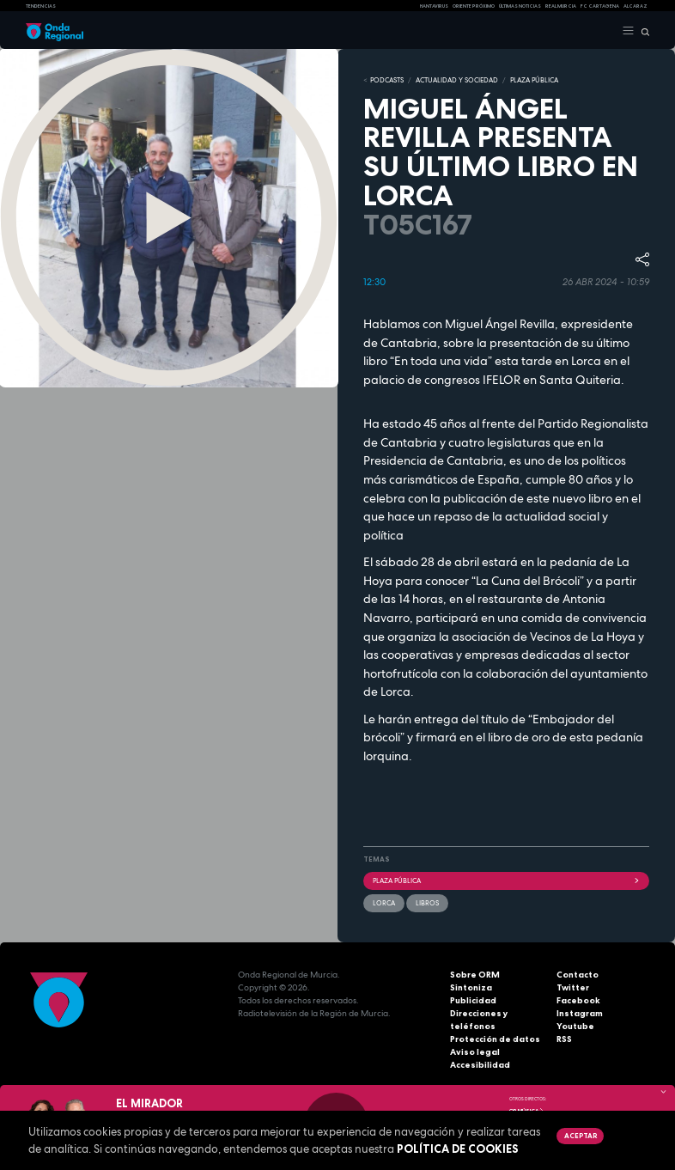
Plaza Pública (506, 880)
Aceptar (580, 1135)
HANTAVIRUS (434, 6)
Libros (427, 903)
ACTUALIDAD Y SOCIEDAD (457, 80)
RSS (564, 1039)
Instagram (579, 1013)
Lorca (384, 903)
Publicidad (473, 1000)
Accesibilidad (480, 1064)
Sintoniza (471, 987)
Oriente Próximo (474, 6)
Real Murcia (560, 6)
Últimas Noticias (520, 6)
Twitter (572, 987)
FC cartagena (600, 6)
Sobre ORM (475, 974)
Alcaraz (635, 6)
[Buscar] (642, 31)
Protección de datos (495, 1039)
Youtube (575, 1026)
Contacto (577, 974)
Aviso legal (475, 1051)
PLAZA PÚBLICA (534, 80)
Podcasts (387, 80)
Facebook (578, 1000)
